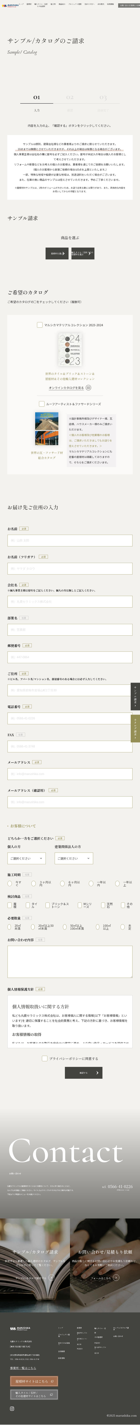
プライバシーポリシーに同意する (73, 1058)
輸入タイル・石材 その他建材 (100, 1333)
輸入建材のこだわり (100, 1348)
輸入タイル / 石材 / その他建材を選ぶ (94, 253)
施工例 (53, 4)
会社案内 (101, 4)
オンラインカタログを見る (66, 388)
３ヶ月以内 (45, 884)
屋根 (14, 906)
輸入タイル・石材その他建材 (41, 5)
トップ (21, 4)
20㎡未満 (18, 927)
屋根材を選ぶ (46, 253)
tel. (117, 1186)
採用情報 (110, 4)
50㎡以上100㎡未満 (77, 927)
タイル (34, 906)
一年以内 (101, 884)
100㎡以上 (107, 927)
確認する (70, 1073)
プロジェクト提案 (74, 4)
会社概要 (61, 1352)
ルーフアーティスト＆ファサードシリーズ (73, 404)
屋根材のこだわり (82, 1334)
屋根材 (29, 4)
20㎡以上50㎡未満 (46, 927)
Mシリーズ (87, 906)
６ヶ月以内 (74, 884)
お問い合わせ (118, 1336)
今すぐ (18, 884)
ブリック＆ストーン (60, 906)
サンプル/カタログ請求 (121, 1329)
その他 (130, 906)
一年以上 (127, 884)
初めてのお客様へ (64, 1344)
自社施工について (82, 1339)
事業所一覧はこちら (23, 1368)
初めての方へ (89, 4)
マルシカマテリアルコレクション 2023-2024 (73, 325)
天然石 (110, 906)
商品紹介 (62, 4)
